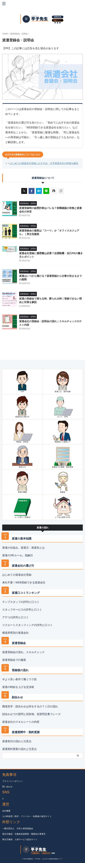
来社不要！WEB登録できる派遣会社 (23, 582)
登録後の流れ (20, 670)
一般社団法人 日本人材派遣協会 (17, 828)
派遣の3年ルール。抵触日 (17, 555)
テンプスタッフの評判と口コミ (20, 601)
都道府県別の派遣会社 (15, 632)
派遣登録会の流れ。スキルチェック (23, 652)
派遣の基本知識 (21, 538)
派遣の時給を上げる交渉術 (18, 687)
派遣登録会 (19, 643)
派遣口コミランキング (26, 592)
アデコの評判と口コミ (15, 617)
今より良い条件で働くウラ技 (19, 679)
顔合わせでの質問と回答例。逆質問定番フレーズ (31, 714)
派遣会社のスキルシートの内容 (20, 721)
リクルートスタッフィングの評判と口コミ (27, 625)
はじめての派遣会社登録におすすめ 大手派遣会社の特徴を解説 (44, 163)
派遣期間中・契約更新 (26, 732)
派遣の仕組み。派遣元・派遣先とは (23, 547)
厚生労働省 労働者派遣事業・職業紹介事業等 (24, 834)
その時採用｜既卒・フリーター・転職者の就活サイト (27, 816)
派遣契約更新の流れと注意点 (19, 749)
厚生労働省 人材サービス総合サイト (19, 839)
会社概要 (6, 811)
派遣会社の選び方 (23, 565)
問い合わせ (7, 786)
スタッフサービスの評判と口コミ (22, 609)
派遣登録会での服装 (14, 659)
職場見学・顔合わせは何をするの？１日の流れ (30, 706)
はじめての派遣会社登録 (16, 574)
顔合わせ (17, 697)
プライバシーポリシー (12, 781)
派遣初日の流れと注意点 (16, 741)
